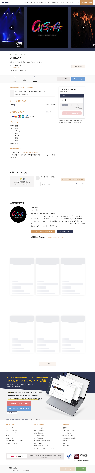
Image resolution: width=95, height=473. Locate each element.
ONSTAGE (34, 207)
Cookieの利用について (68, 433)
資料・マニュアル (38, 443)
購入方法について (51, 112)
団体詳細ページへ (64, 231)
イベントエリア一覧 (11, 433)
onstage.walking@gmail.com (31, 152)
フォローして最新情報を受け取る (43, 231)
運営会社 (65, 440)
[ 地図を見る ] (16, 67)
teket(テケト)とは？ (39, 428)
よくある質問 (9, 438)
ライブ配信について (39, 438)
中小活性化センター (27, 470)
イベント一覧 (25, 419)
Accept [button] (88, 464)
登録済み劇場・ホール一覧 (41, 445)
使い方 (7, 435)
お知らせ (65, 443)
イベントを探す (10, 428)
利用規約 (65, 428)
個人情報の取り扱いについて (70, 435)
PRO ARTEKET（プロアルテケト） (15, 440)
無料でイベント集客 (87, 2)
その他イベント (23, 54)
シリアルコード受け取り (12, 443)
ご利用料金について (39, 433)
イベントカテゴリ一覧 (11, 430)
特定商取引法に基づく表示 (69, 438)
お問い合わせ (66, 445)
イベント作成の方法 (39, 430)
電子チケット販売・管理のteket (13, 419)
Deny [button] (79, 465)
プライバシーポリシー (68, 430)
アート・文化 (13, 54)
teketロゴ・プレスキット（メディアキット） (46, 448)
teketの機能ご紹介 (39, 435)
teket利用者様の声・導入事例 (42, 440)
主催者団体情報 (78, 66)
